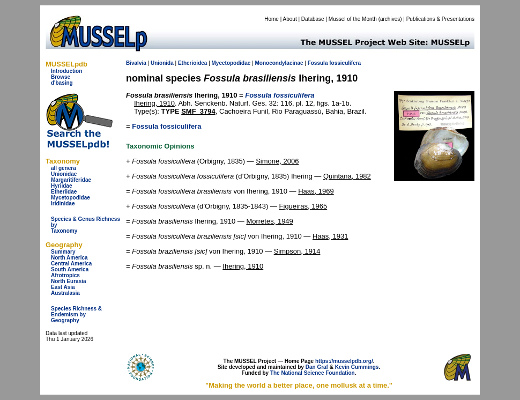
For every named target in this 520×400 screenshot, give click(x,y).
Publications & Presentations (440, 19)
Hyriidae (61, 186)
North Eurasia (68, 281)
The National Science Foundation (312, 373)
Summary (63, 252)
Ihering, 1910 (154, 103)
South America (69, 269)
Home (271, 19)
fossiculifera (345, 63)
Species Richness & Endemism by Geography (76, 314)
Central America (71, 263)
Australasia (65, 293)
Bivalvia (136, 63)
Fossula (318, 63)
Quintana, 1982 (347, 176)
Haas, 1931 (330, 236)
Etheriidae (64, 192)
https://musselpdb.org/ (344, 361)
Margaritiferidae (71, 180)
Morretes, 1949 (269, 221)
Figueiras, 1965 (303, 206)
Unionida (162, 63)
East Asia (63, 287)
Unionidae (64, 174)
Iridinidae (63, 203)
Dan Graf (317, 367)
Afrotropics (65, 275)
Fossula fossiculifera (166, 126)
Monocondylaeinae (279, 63)
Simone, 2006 (277, 161)
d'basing (62, 83)
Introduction (66, 71)
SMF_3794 (198, 111)
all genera (63, 168)
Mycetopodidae (70, 198)
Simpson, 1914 (297, 251)
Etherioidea (192, 63)
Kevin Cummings (357, 367)
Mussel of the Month (353, 19)
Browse (60, 77)
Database (312, 19)
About (290, 19)
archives (390, 19)
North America (69, 258)
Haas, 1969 (316, 191)
